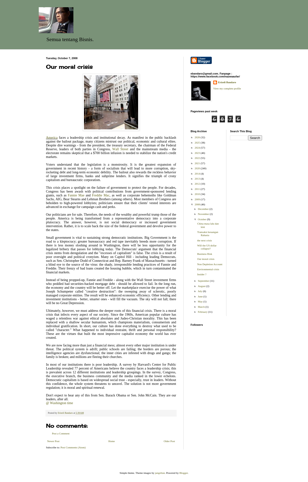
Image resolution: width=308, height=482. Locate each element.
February (203, 311)
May (200, 301)
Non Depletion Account (209, 264)
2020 (198, 168)
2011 (197, 189)
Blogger (183, 472)
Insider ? (201, 274)
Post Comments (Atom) (73, 447)
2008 (198, 204)
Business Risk (204, 253)
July (200, 291)
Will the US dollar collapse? (207, 247)
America (52, 137)
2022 (198, 157)
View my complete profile (227, 88)
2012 (198, 183)
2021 (198, 163)
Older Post (169, 441)
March (201, 306)
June (200, 296)
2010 (198, 194)
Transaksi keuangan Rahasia (207, 234)
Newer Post (53, 441)
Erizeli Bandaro (227, 82)
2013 (198, 178)
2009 (198, 199)
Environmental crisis (208, 269)
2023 (198, 152)
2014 (198, 173)
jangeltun (160, 472)
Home (111, 441)
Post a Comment (61, 433)
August (202, 286)
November (204, 214)
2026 (198, 137)
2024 (198, 147)
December (203, 208)
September (204, 280)
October (202, 219)
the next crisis (204, 240)
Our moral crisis (205, 258)
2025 (198, 142)
